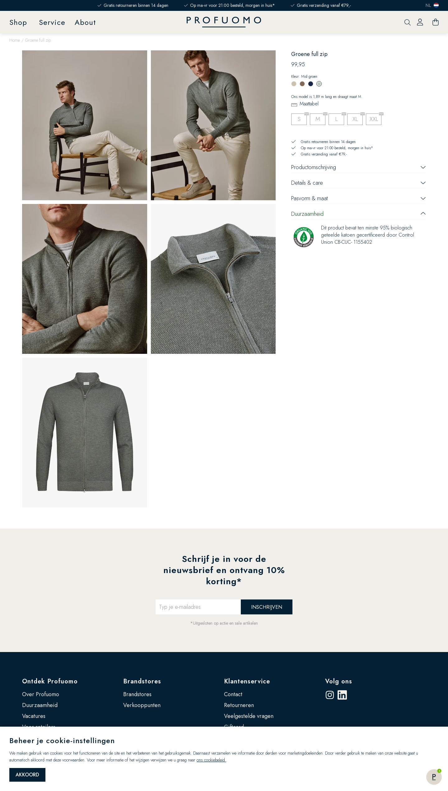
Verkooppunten (142, 705)
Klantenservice (247, 681)
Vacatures (33, 716)
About (85, 22)
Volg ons (338, 681)
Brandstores (142, 681)
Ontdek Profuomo (50, 681)
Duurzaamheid (40, 705)
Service (52, 22)
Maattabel (309, 103)
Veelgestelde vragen (248, 716)
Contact (233, 694)
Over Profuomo (40, 694)
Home (14, 40)
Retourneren (239, 705)
